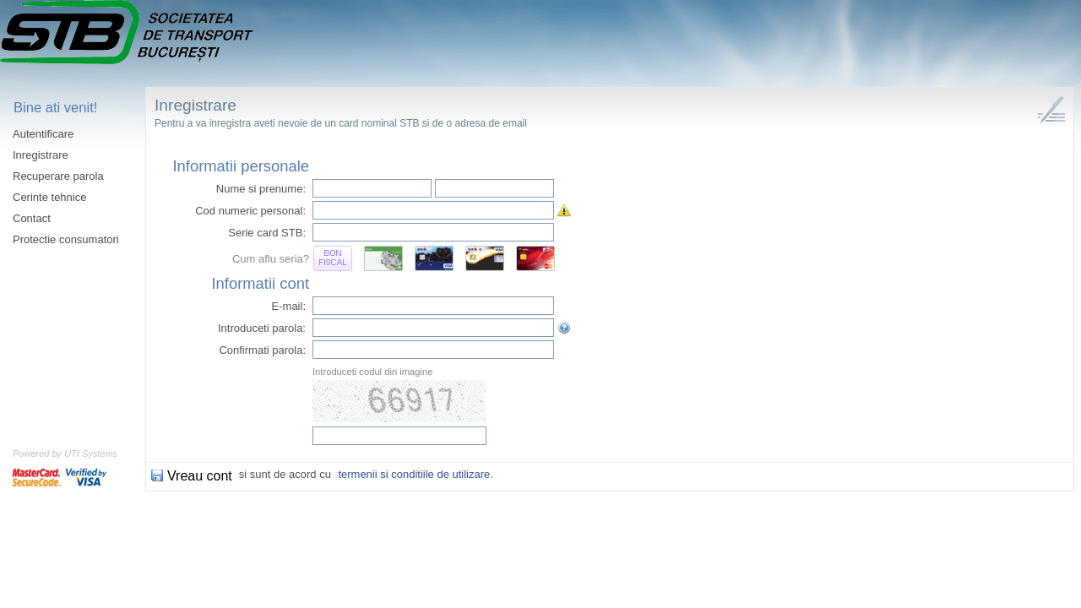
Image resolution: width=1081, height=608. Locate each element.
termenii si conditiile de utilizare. (415, 474)
